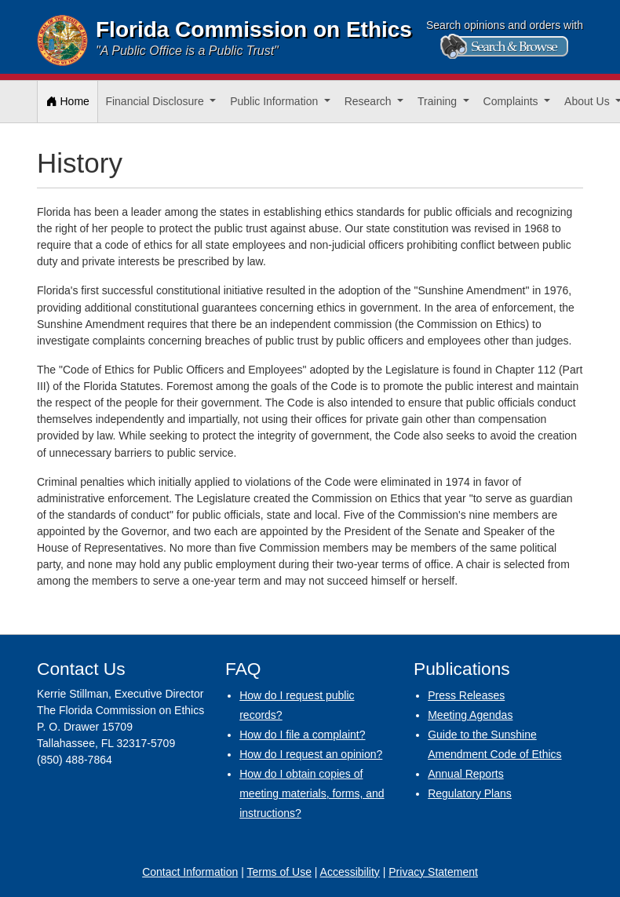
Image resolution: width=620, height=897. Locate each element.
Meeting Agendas (470, 715)
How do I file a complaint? (302, 734)
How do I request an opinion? (310, 754)
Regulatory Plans (470, 793)
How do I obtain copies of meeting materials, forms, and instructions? (311, 793)
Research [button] (370, 101)
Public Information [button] (275, 101)
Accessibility (350, 872)
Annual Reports (466, 774)
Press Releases (466, 695)
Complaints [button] (512, 101)
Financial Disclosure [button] (155, 101)
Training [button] (439, 101)
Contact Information (190, 872)
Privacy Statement (433, 872)
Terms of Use (278, 872)
